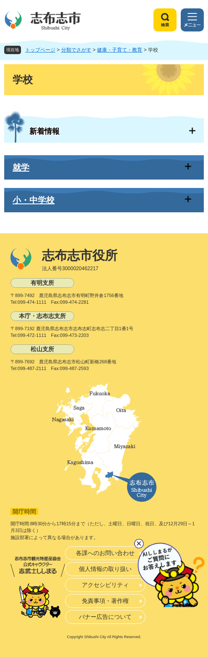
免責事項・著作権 (105, 600)
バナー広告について (105, 616)
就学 (21, 167)
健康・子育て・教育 (119, 50)
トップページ (40, 50)
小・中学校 (34, 200)
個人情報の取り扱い (105, 569)
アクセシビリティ (105, 584)
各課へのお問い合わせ (105, 553)
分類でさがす (76, 50)
